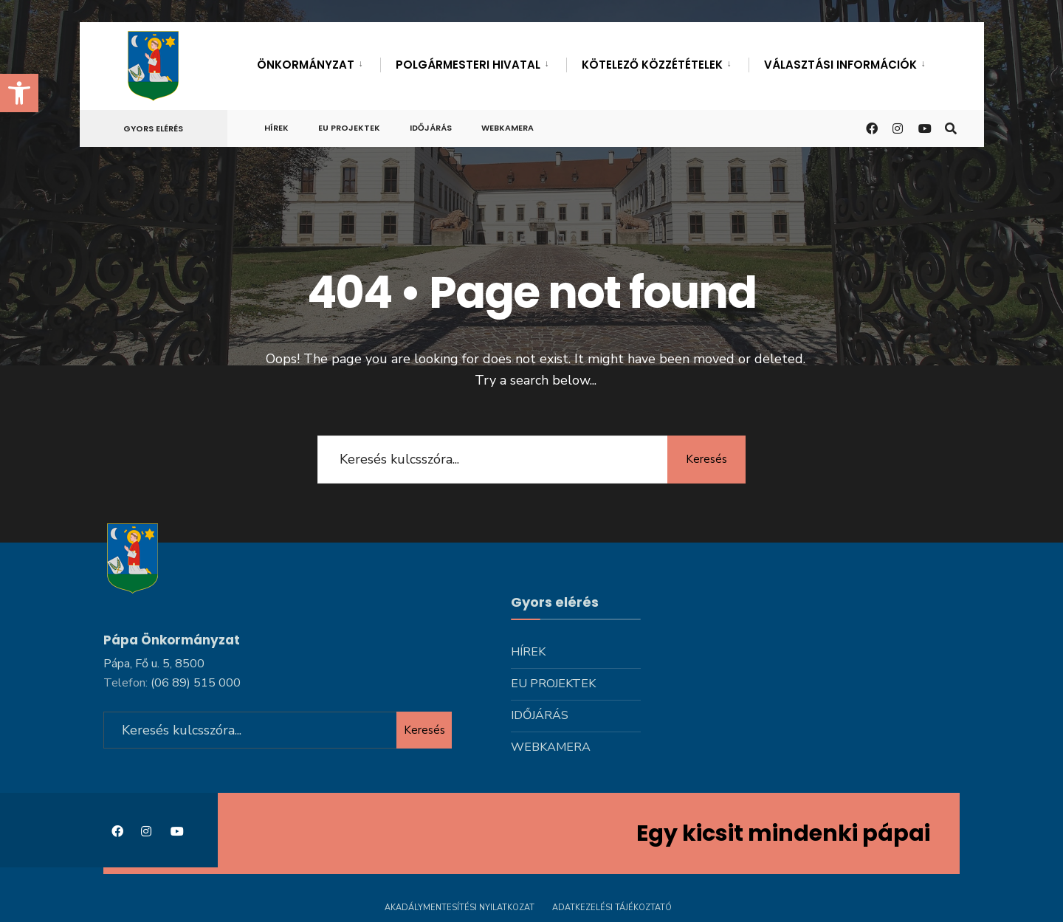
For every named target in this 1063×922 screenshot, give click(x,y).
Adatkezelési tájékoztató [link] (612, 905)
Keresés (705, 459)
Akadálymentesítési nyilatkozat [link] (459, 905)
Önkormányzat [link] (305, 64)
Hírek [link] (276, 128)
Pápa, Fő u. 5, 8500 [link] (153, 661)
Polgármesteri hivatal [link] (468, 64)
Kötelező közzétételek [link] (652, 64)
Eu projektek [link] (349, 128)
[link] (19, 93)
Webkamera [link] (507, 128)
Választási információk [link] (840, 64)
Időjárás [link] (431, 128)
